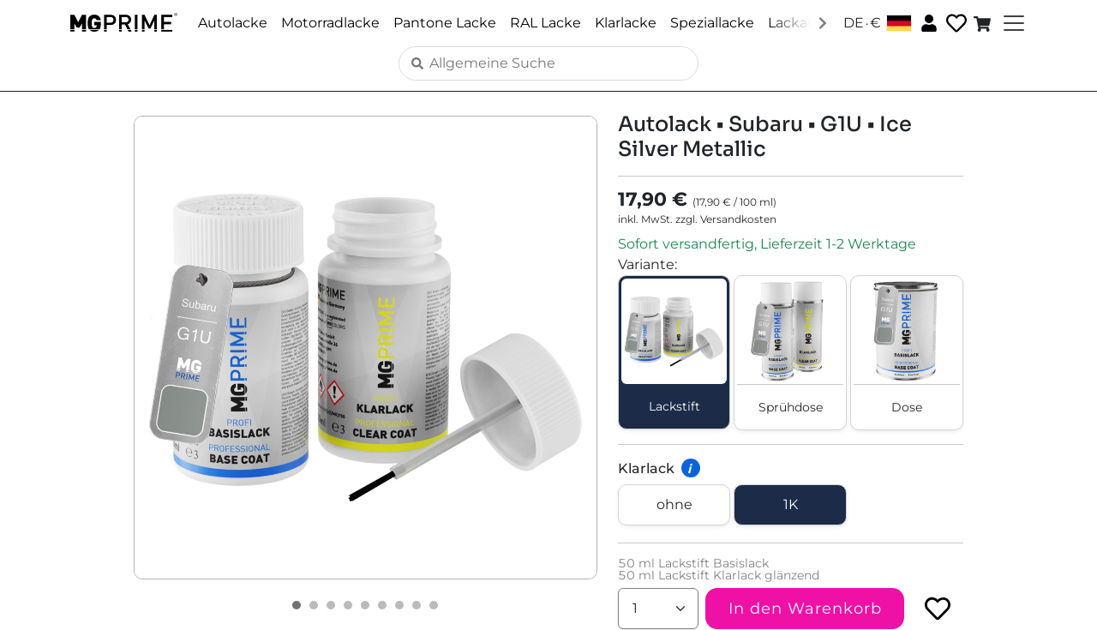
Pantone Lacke (444, 23)
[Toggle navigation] (1012, 23)
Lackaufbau (808, 23)
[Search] (548, 63)
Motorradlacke (330, 23)
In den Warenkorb (805, 608)
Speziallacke (712, 23)
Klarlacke (625, 23)
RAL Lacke (545, 23)
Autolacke (232, 23)
